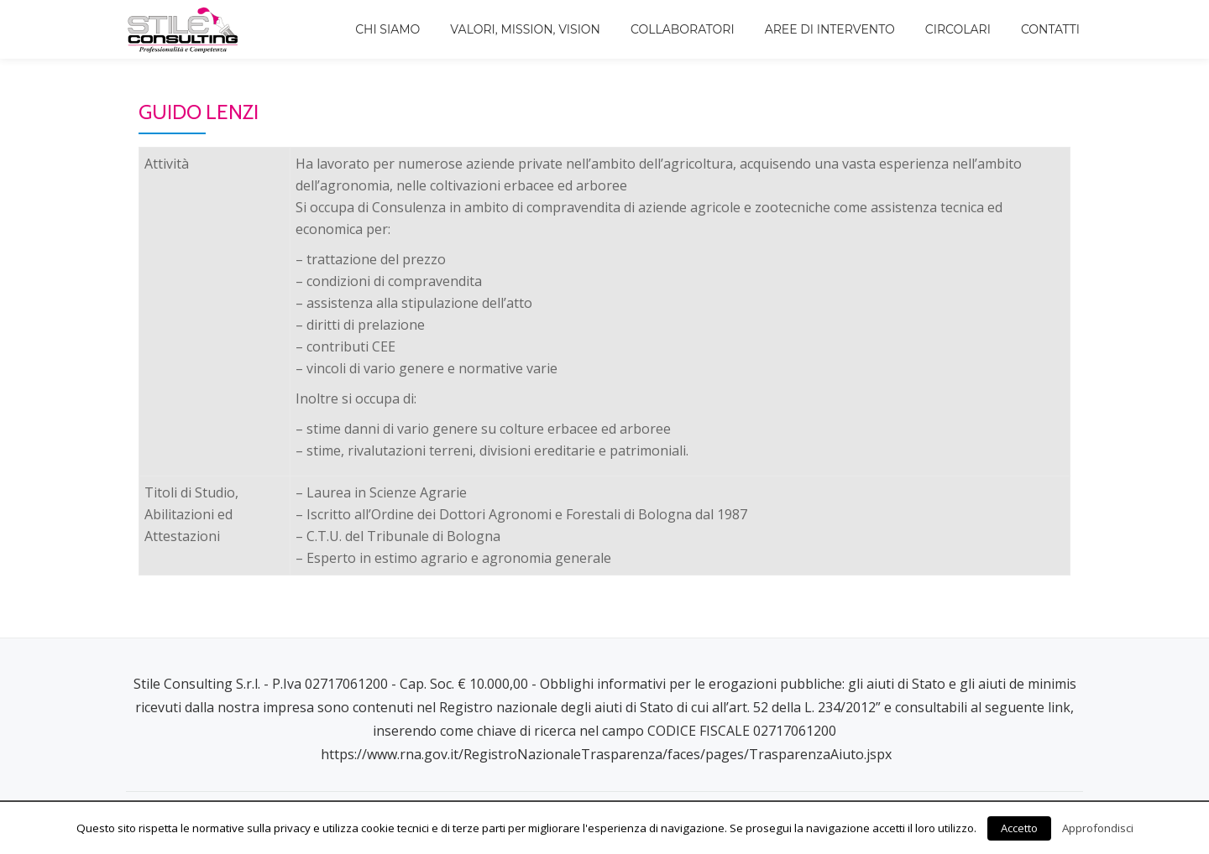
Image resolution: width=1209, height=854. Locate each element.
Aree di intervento (830, 29)
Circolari (958, 29)
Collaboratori (683, 29)
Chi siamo (387, 29)
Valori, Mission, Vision (525, 29)
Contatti (1050, 29)
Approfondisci (1097, 828)
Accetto (1019, 828)
